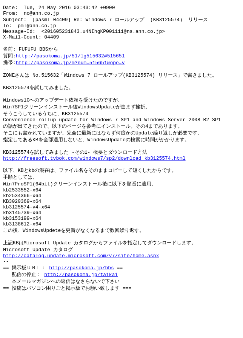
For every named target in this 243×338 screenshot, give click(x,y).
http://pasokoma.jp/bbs (81, 301)
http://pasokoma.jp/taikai (81, 308)
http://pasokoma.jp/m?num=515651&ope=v (70, 70)
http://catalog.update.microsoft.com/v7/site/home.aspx (81, 287)
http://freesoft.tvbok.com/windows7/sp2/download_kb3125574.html (94, 176)
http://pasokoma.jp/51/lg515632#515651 (70, 63)
